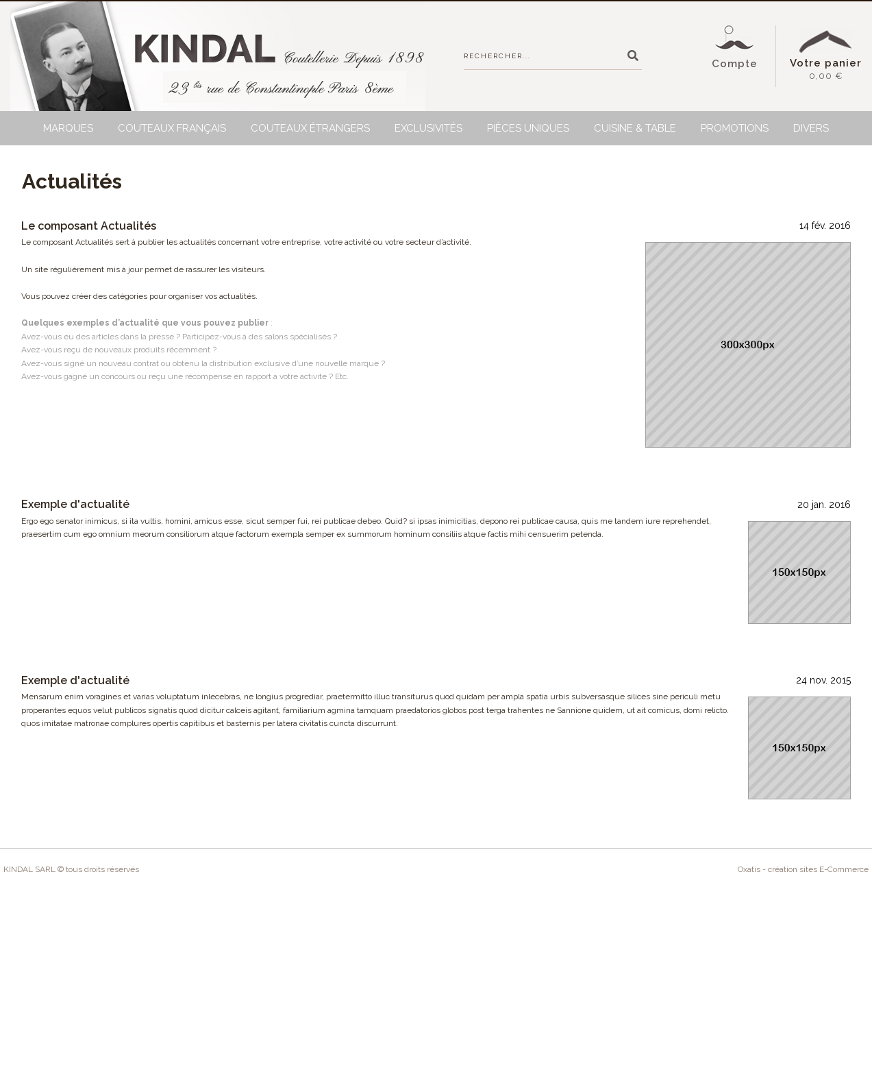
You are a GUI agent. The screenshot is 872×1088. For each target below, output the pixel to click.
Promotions (735, 128)
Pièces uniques (528, 128)
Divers (811, 128)
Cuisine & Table (635, 128)
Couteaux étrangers (310, 128)
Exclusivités (428, 128)
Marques (68, 128)
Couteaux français (172, 128)
